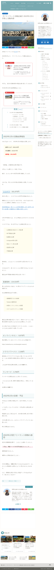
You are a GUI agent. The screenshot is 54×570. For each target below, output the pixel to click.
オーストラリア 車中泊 (46, 97)
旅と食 (43, 55)
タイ (44, 61)
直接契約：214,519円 (18, 116)
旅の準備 (23, 3)
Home (11, 3)
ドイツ (45, 73)
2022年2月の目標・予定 (16, 125)
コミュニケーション (46, 125)
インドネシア (46, 67)
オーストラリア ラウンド (46, 100)
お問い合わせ (16, 568)
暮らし (43, 117)
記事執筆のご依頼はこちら (44, 135)
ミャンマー (45, 69)
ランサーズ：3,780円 (19, 121)
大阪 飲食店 (45, 118)
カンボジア (45, 64)
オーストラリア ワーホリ (46, 94)
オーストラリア (30, 3)
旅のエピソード (45, 57)
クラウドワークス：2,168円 (20, 119)
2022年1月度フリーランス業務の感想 (19, 127)
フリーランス (13, 6)
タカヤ (16, 51)
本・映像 (44, 113)
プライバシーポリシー (7, 568)
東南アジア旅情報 (46, 59)
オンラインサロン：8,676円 (20, 118)
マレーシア (45, 66)
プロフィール (30, 6)
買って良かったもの (46, 115)
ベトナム (45, 62)
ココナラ (6, 192)
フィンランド (46, 79)
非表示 (20, 109)
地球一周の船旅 (45, 54)
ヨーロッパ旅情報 (46, 71)
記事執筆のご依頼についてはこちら (18, 8)
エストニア (45, 76)
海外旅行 (17, 3)
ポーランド (45, 74)
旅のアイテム (45, 85)
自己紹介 (44, 123)
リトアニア (45, 77)
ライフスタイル (21, 6)
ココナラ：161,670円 (18, 114)
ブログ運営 (38, 3)
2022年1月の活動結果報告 (16, 112)
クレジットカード (46, 87)
